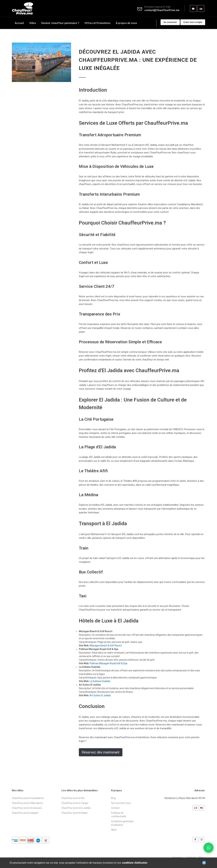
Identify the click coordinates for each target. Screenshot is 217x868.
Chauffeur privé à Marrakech (27, 803)
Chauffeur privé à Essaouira (27, 808)
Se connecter (170, 22)
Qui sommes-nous (121, 803)
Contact (115, 808)
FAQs (114, 829)
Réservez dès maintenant (101, 752)
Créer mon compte (192, 22)
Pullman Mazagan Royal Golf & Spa (108, 663)
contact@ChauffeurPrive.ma (161, 10)
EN (201, 9)
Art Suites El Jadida (100, 695)
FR (193, 9)
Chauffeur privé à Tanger (75, 803)
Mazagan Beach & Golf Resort (106, 645)
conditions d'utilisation (134, 862)
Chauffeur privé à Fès (73, 798)
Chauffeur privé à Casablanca (28, 798)
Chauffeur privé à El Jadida (76, 808)
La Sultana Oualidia (100, 681)
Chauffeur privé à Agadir (25, 812)
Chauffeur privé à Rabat (74, 812)
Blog (113, 798)
